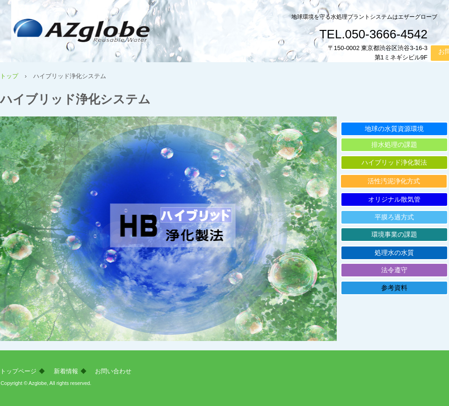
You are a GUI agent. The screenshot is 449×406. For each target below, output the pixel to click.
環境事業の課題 (394, 234)
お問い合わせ (113, 371)
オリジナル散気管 (394, 199)
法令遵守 (394, 270)
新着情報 (66, 371)
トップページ (18, 371)
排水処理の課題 (394, 144)
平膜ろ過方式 (394, 217)
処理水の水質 (394, 252)
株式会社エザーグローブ (112, 33)
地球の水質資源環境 (394, 128)
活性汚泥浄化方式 (394, 181)
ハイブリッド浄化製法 (394, 162)
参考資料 (394, 287)
